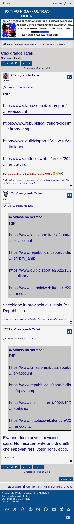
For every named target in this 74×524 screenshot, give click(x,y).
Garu (5, 199)
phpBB (14, 493)
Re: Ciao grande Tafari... (27, 193)
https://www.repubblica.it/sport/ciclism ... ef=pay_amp (37, 126)
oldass (6, 80)
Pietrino (18, 58)
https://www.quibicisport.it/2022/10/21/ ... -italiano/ (38, 144)
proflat (9, 499)
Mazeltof (21, 499)
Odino (6, 329)
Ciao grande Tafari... (19, 53)
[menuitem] (6, 3)
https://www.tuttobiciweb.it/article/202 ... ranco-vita (37, 161)
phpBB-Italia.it (25, 496)
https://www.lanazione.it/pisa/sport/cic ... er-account (37, 108)
